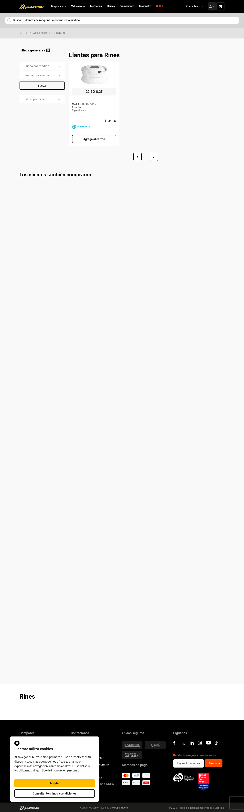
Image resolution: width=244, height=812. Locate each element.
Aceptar (54, 783)
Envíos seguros (133, 733)
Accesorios (42, 33)
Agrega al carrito (94, 139)
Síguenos (180, 733)
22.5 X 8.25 (94, 92)
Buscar (42, 85)
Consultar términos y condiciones (54, 793)
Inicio (23, 33)
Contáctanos (194, 6)
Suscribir (214, 763)
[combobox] (122, 20)
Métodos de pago (135, 765)
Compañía (26, 733)
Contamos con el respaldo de (104, 807)
